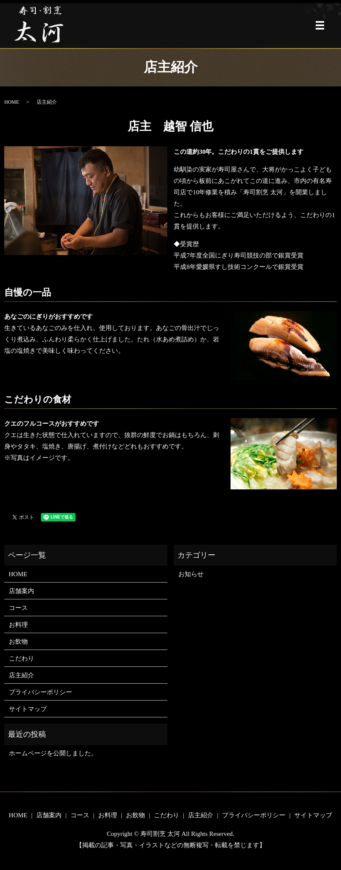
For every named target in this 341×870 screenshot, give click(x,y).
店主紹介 (21, 675)
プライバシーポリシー (40, 692)
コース (18, 607)
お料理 (18, 624)
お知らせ (191, 574)
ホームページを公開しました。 (53, 753)
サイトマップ (28, 709)
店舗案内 (21, 591)
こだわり (21, 658)
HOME (11, 102)
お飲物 (18, 641)
